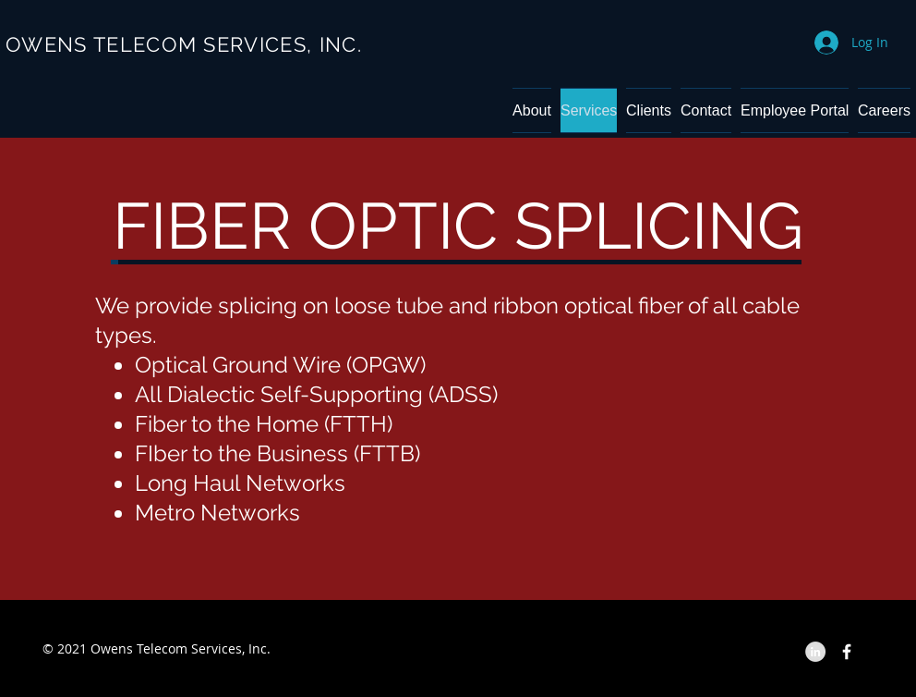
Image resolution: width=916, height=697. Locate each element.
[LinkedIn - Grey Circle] (815, 652)
